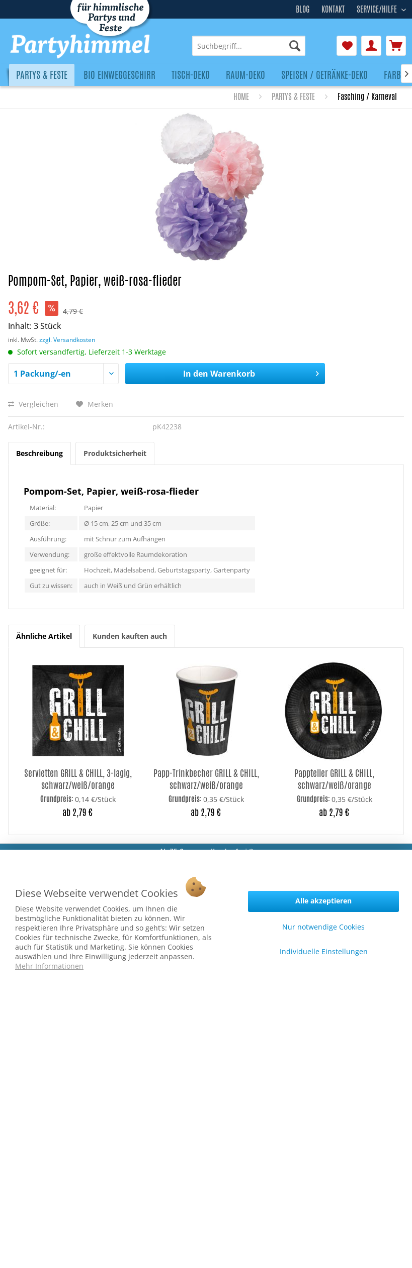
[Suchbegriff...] (248, 46)
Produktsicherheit (115, 453)
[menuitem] (248, 46)
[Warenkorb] (396, 46)
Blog (302, 9)
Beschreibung (39, 453)
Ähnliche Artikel (44, 636)
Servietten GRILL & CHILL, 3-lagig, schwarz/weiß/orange (78, 779)
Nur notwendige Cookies (323, 927)
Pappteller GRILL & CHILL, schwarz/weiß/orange (334, 779)
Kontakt (333, 9)
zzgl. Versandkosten (67, 339)
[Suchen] (294, 46)
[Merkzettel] (347, 46)
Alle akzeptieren (323, 900)
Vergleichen (33, 404)
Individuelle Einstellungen (324, 951)
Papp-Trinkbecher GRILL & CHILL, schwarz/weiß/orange (206, 779)
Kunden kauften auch (130, 636)
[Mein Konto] (371, 46)
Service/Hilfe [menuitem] (378, 8)
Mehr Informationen (49, 966)
